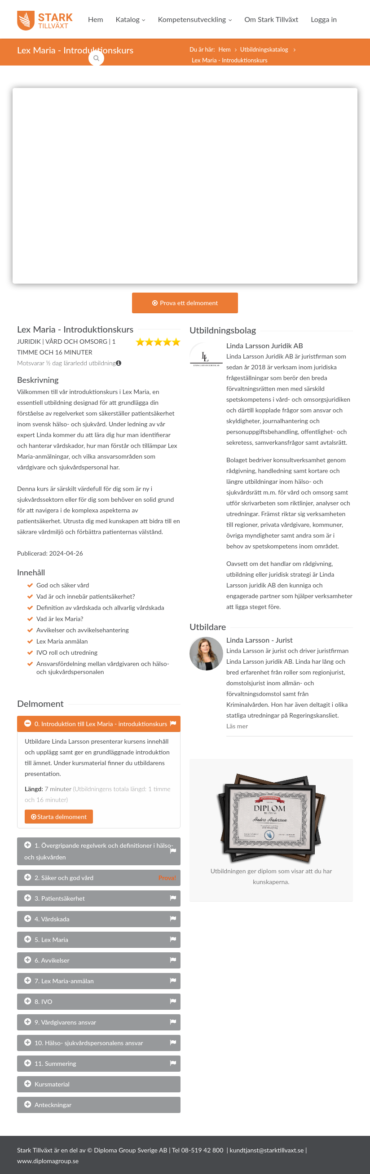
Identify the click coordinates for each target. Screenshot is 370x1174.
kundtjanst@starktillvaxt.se (267, 1150)
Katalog (130, 19)
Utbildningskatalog (265, 49)
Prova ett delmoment (185, 303)
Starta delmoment (59, 816)
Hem (95, 19)
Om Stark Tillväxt (271, 19)
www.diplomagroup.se (48, 1161)
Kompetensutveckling (195, 19)
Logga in (324, 19)
